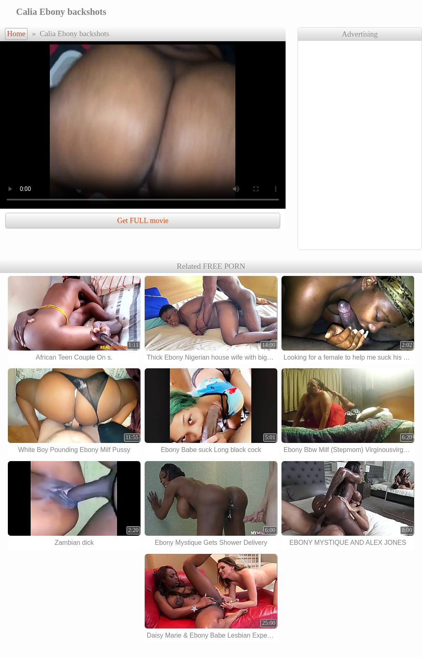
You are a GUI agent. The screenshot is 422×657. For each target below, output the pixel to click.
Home (16, 34)
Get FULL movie (142, 221)
